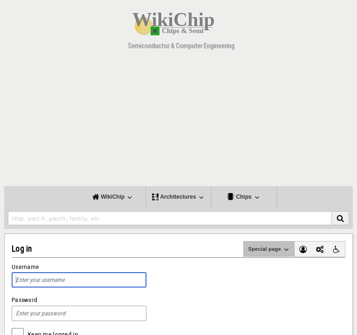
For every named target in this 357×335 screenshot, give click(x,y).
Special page (269, 249)
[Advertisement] (178, 121)
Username (25, 266)
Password (24, 299)
